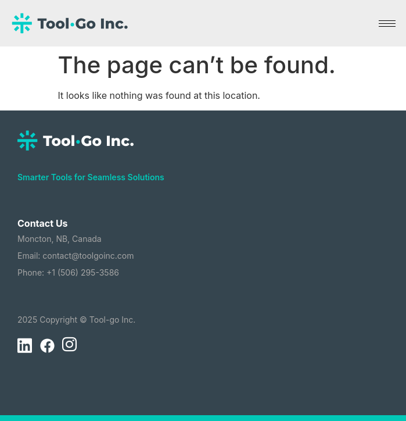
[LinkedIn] (24, 346)
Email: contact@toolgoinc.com (75, 256)
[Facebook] (47, 346)
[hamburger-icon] (387, 23)
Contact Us (42, 223)
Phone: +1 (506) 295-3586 (68, 272)
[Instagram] (69, 346)
